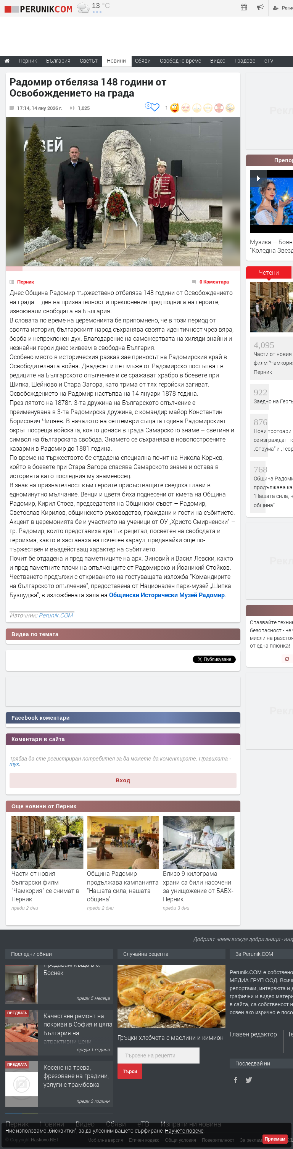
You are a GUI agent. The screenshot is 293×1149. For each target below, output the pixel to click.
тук (14, 764)
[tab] (269, 275)
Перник (25, 281)
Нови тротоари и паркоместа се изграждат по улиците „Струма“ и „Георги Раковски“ (43, 890)
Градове (245, 60)
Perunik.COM (55, 615)
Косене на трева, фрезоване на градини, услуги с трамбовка (76, 1082)
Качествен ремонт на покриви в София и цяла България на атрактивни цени (78, 1035)
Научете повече (184, 1130)
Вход (123, 780)
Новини (116, 60)
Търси (130, 1071)
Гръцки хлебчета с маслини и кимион (171, 1037)
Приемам (275, 1139)
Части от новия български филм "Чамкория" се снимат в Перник (121, 886)
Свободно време (180, 60)
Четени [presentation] (269, 272)
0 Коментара (214, 281)
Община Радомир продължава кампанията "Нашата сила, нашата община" (199, 886)
